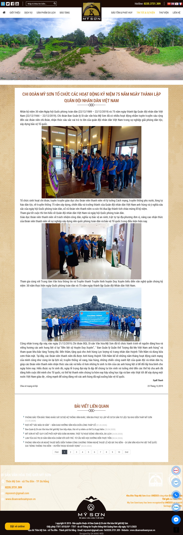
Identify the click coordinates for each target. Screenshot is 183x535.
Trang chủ (17, 80)
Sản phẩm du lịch (46, 12)
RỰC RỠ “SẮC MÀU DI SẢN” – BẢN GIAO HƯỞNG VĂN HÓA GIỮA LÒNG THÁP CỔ (60, 424)
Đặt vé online (17, 526)
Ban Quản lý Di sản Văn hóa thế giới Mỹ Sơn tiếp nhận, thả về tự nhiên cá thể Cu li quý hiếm (64, 429)
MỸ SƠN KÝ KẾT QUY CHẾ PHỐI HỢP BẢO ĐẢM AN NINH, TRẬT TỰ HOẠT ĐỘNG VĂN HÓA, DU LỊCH (68, 433)
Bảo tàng (65, 12)
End (126, 452)
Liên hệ (176, 12)
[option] (91, 49)
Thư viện (164, 12)
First (56, 452)
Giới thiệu (15, 12)
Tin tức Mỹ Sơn (52, 80)
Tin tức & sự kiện (146, 12)
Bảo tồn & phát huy (121, 12)
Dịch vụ (28, 12)
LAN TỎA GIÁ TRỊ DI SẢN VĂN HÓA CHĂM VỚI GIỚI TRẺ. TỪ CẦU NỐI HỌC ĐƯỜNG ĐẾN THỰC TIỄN (68, 437)
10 (119, 452)
